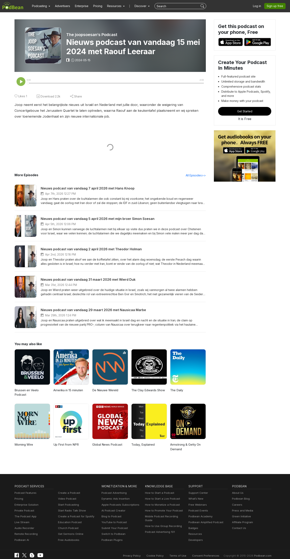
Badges (193, 524)
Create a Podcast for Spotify (74, 512)
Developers (195, 535)
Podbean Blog (240, 494)
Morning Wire (23, 440)
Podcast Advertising (113, 488)
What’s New (195, 494)
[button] (40, 6)
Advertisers (61, 6)
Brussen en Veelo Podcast (32, 390)
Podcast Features (24, 488)
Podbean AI (21, 535)
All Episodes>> (196, 175)
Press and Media (242, 506)
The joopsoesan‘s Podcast (91, 34)
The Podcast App (24, 512)
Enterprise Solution (25, 500)
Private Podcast (23, 506)
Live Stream (21, 518)
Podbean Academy (199, 512)
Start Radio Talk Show (71, 506)
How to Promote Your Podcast (162, 506)
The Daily (176, 390)
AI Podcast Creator (113, 506)
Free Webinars (197, 500)
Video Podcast (66, 494)
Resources (194, 529)
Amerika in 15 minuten (68, 390)
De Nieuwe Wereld (104, 390)
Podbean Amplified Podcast (204, 518)
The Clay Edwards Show (147, 390)
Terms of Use (185, 551)
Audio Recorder (23, 524)
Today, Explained (142, 440)
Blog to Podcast (111, 512)
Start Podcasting (68, 500)
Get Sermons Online (70, 529)
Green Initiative (241, 512)
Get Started (244, 111)
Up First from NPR (65, 440)
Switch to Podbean (113, 529)
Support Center (197, 488)
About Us (237, 488)
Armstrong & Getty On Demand (185, 443)
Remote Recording (25, 529)
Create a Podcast (68, 488)
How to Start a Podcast (158, 488)
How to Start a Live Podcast (161, 494)
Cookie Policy (164, 551)
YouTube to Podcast (113, 518)
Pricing (95, 6)
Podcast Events (197, 506)
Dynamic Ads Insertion (115, 494)
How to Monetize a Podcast (161, 500)
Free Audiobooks (68, 535)
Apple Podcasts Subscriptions (119, 500)
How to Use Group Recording (162, 518)
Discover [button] (136, 6)
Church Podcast (67, 524)
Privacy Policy (142, 551)
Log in (258, 6)
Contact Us (238, 524)
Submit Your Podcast (114, 524)
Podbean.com (263, 551)
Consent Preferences (211, 551)
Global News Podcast (106, 440)
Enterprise (79, 6)
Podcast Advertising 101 (159, 524)
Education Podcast (69, 518)
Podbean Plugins (112, 535)
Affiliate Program (242, 518)
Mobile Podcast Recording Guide (164, 512)
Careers (236, 500)
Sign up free (275, 6)
